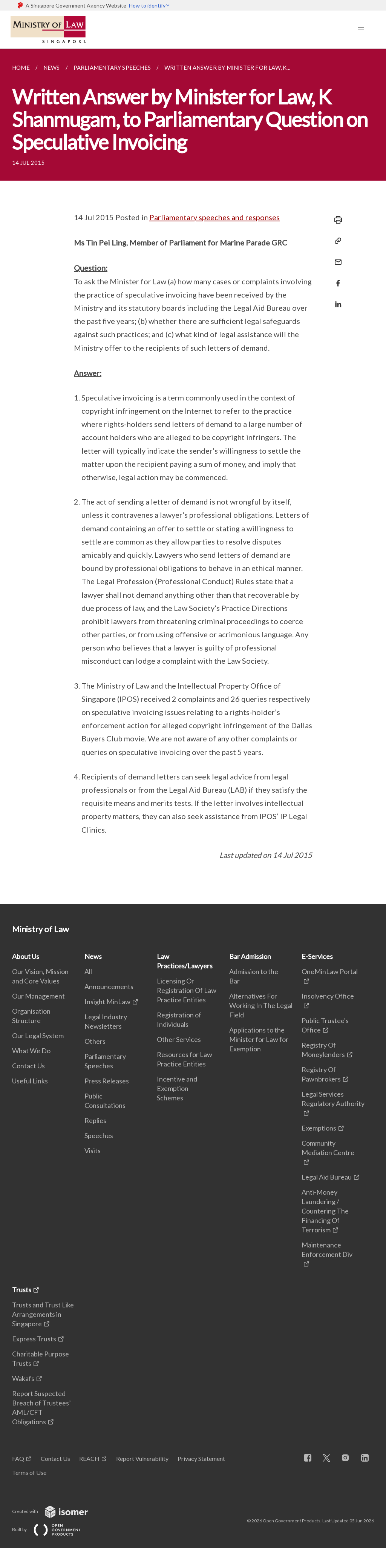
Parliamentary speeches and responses (214, 217)
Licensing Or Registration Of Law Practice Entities (186, 990)
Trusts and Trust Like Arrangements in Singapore (43, 1314)
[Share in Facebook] (336, 278)
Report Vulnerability (142, 1458)
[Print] (336, 220)
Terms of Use (29, 1472)
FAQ (18, 1458)
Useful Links (30, 1081)
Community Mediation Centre (328, 1148)
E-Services (317, 956)
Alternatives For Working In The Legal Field (261, 1005)
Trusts (21, 1290)
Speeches (98, 1135)
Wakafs (23, 1378)
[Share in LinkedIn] (336, 299)
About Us (25, 956)
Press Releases (106, 1081)
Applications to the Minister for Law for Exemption (258, 1039)
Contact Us (28, 1066)
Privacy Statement (201, 1458)
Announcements (108, 986)
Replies (95, 1120)
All (88, 971)
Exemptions (319, 1128)
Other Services (179, 1039)
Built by (52, 1529)
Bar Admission (250, 956)
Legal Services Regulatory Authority (333, 1099)
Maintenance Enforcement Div (327, 1249)
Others (95, 1041)
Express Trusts (34, 1339)
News (93, 956)
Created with (56, 1511)
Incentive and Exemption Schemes (177, 1088)
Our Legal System (38, 1035)
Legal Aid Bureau (327, 1177)
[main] (193, 476)
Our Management (38, 996)
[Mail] (336, 257)
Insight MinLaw (107, 1001)
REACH (89, 1458)
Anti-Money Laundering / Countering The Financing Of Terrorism (325, 1211)
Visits (92, 1150)
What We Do (31, 1050)
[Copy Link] (336, 241)
